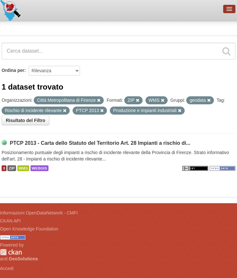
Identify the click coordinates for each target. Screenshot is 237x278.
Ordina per (13, 70)
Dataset (11, 27)
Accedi (6, 268)
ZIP (11, 168)
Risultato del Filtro (25, 120)
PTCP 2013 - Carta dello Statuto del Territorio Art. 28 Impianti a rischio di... (100, 143)
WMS (23, 168)
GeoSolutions (23, 258)
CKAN (11, 252)
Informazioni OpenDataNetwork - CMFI (39, 212)
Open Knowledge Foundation (29, 228)
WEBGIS (39, 168)
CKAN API (10, 220)
